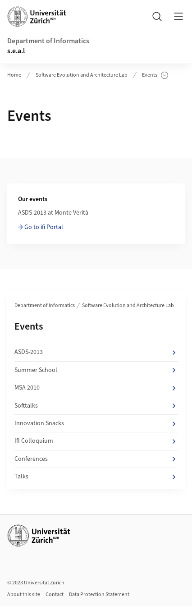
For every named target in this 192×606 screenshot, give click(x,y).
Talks (96, 477)
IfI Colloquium (96, 441)
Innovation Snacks (96, 423)
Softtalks (96, 406)
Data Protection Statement (99, 594)
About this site (23, 594)
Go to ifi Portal (43, 227)
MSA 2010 (96, 388)
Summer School (96, 370)
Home (14, 75)
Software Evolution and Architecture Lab (82, 75)
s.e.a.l (16, 51)
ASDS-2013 (96, 352)
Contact (55, 594)
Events (155, 75)
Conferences (96, 459)
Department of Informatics (48, 41)
